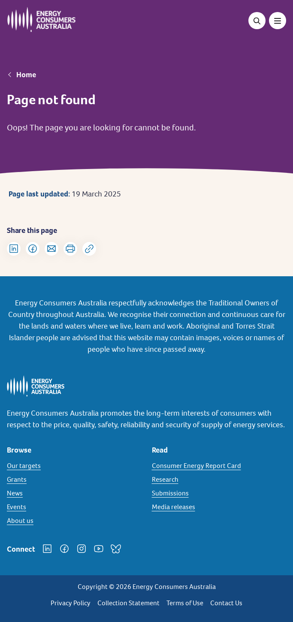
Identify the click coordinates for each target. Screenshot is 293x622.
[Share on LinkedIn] (14, 249)
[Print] (70, 249)
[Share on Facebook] (32, 249)
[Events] (74, 507)
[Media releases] (219, 507)
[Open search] (257, 20)
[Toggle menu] (277, 20)
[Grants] (74, 479)
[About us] (74, 521)
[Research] (219, 479)
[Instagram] (81, 548)
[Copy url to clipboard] (89, 249)
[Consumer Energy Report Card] (219, 466)
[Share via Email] (51, 249)
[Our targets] (74, 466)
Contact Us (226, 602)
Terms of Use (184, 602)
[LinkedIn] (47, 548)
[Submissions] (219, 493)
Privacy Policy (71, 602)
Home (26, 75)
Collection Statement (128, 602)
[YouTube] (99, 548)
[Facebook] (64, 548)
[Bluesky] (116, 548)
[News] (74, 493)
